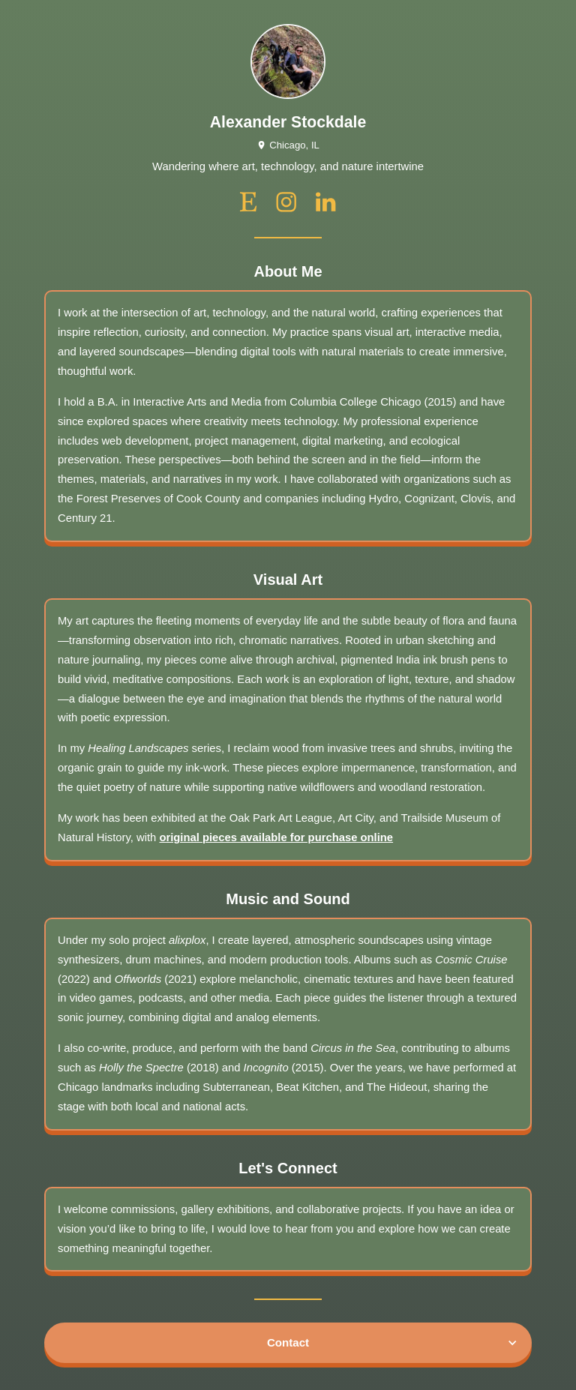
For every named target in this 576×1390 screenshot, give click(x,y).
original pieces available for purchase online (276, 837)
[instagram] (286, 201)
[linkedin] (325, 201)
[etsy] (249, 202)
